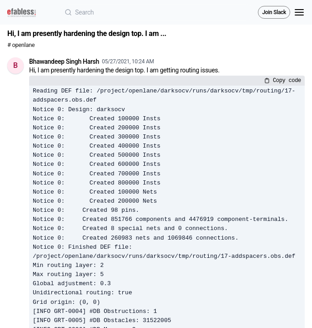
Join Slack (274, 12)
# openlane (21, 44)
